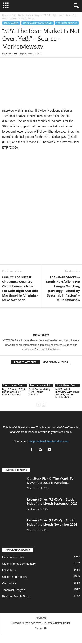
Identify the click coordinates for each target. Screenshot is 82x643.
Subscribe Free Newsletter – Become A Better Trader (41, 622)
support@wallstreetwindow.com (48, 441)
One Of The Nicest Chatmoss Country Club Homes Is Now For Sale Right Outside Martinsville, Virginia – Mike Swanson (20, 288)
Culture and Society (14, 576)
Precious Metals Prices (41, 385)
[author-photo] (41, 320)
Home (5, 15)
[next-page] (44, 404)
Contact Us (41, 628)
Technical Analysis (66, 23)
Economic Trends (13, 557)
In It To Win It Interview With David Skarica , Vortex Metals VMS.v (67, 393)
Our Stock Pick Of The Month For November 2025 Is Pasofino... (51, 480)
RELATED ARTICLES (25, 362)
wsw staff (11, 53)
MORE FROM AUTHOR (55, 362)
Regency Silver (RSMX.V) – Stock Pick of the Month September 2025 (52, 501)
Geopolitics (9, 583)
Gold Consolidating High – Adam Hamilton (39, 392)
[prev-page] (38, 404)
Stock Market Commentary (25, 15)
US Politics (9, 570)
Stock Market (11, 23)
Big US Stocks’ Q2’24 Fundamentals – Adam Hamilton (13, 392)
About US (41, 617)
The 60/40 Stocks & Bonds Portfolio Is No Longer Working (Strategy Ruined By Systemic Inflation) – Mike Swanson (63, 288)
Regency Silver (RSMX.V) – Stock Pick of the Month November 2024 (52, 522)
